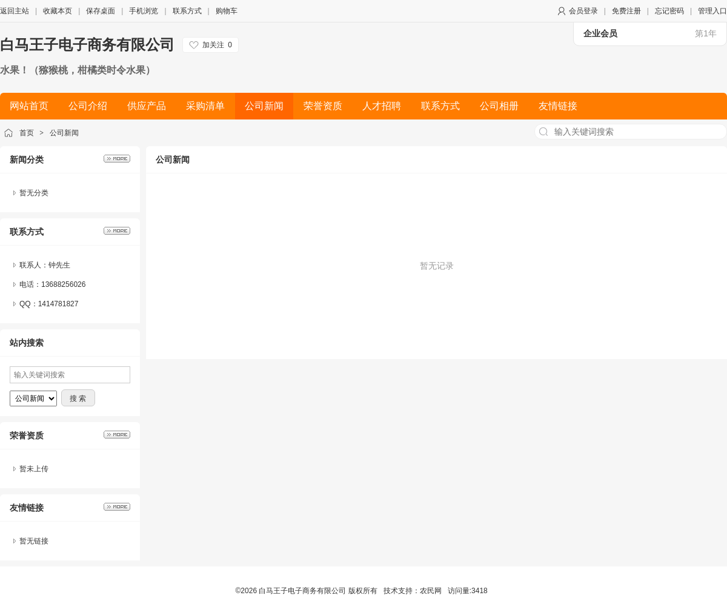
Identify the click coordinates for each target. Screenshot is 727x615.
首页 (26, 133)
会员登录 (583, 11)
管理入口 (712, 11)
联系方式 (187, 11)
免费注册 (626, 11)
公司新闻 (64, 133)
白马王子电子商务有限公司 (87, 44)
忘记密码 (669, 11)
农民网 (431, 590)
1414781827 (58, 304)
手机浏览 (143, 11)
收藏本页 (57, 11)
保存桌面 (100, 11)
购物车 (226, 11)
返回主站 (14, 11)
